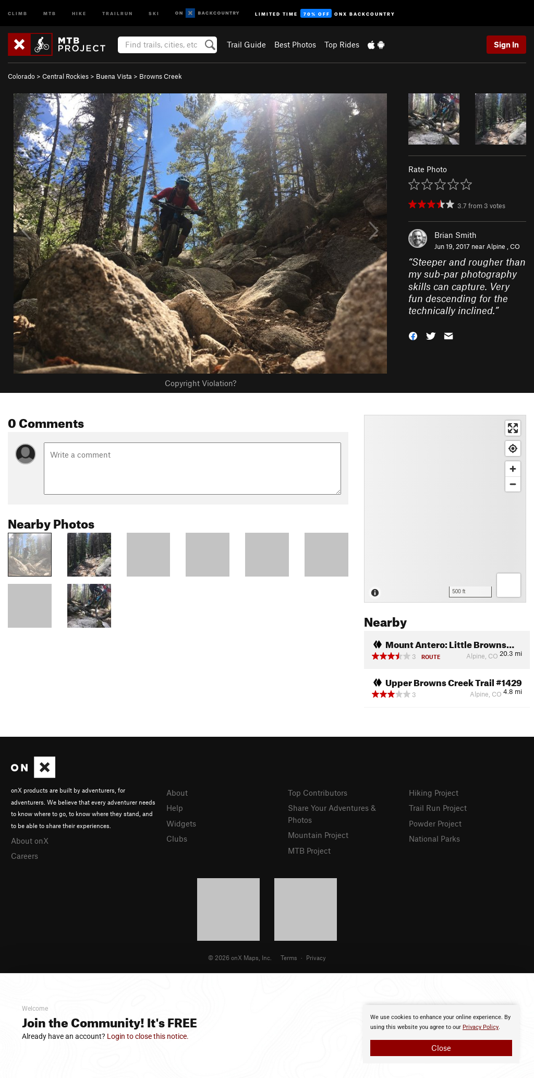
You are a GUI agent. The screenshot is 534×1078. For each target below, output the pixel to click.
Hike (79, 12)
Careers (24, 855)
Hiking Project (433, 792)
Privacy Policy (481, 1027)
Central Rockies (65, 76)
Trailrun (117, 12)
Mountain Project (318, 835)
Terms (289, 957)
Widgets (181, 823)
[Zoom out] (512, 484)
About (177, 792)
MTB (49, 12)
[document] (441, 1034)
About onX (29, 840)
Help (174, 807)
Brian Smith (455, 234)
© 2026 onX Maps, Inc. (240, 957)
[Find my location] (512, 448)
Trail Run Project (438, 807)
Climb (18, 12)
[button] (413, 335)
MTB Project (309, 850)
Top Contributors (317, 792)
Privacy (316, 957)
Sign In (506, 44)
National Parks (434, 838)
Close (441, 1047)
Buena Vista (114, 76)
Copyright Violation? (200, 383)
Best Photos (295, 44)
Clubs (176, 838)
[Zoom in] (512, 468)
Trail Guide (246, 44)
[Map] (445, 508)
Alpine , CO (503, 246)
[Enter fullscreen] (512, 428)
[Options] (508, 585)
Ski (154, 12)
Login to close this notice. (148, 1036)
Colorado (21, 76)
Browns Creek (160, 76)
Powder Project (435, 823)
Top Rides (341, 44)
